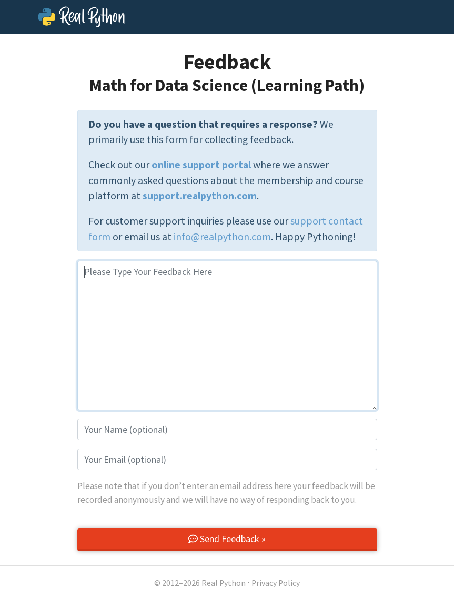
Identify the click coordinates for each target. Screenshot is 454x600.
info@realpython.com (222, 236)
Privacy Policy (275, 583)
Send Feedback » (227, 539)
